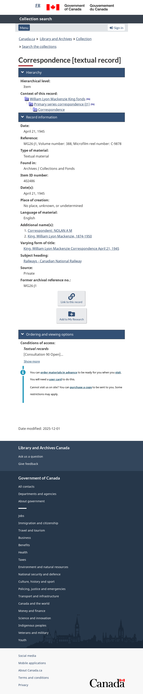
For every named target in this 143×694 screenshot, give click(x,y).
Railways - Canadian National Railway (53, 261)
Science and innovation (34, 618)
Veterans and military (33, 633)
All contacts (26, 486)
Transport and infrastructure (38, 596)
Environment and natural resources (43, 567)
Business (24, 538)
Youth (22, 640)
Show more (32, 361)
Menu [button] (24, 28)
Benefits (24, 545)
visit (118, 372)
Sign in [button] (116, 28)
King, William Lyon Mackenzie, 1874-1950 (60, 236)
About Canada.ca (30, 670)
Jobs (21, 516)
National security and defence (39, 574)
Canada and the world (33, 603)
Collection (84, 39)
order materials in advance (58, 372)
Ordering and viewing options (47, 334)
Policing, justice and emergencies (42, 589)
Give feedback (28, 464)
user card (55, 379)
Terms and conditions (33, 678)
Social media (27, 656)
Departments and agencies (37, 494)
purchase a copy (81, 387)
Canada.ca (27, 39)
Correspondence (51, 109)
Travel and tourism (31, 530)
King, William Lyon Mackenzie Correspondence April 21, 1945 (71, 248)
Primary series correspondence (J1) (62, 104)
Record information (39, 117)
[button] (71, 298)
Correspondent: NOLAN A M (50, 230)
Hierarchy (31, 72)
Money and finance (31, 611)
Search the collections (39, 46)
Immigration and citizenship (38, 523)
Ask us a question (30, 456)
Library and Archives (56, 39)
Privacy (23, 685)
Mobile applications (32, 663)
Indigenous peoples (32, 625)
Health (23, 552)
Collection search (35, 18)
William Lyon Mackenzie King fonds (57, 99)
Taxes (22, 560)
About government (31, 501)
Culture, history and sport (36, 582)
